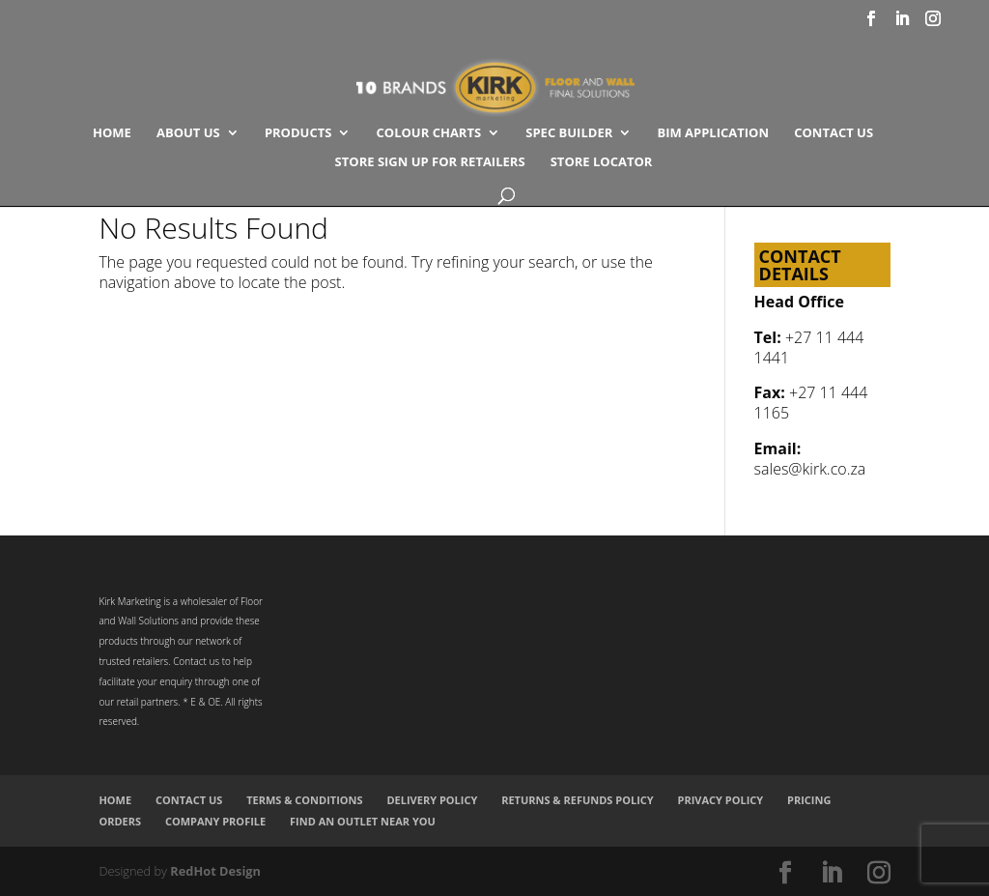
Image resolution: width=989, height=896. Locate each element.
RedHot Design (215, 871)
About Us (188, 133)
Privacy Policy (721, 800)
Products (298, 133)
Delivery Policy (431, 800)
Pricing (809, 800)
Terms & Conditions (304, 800)
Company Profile (215, 821)
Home (112, 133)
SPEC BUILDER (568, 133)
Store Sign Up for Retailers (430, 162)
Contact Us (833, 133)
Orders (120, 821)
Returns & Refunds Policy (577, 800)
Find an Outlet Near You (363, 821)
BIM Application (713, 133)
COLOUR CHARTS (429, 133)
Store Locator (602, 162)
